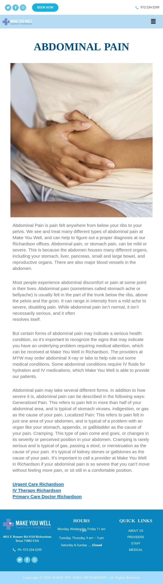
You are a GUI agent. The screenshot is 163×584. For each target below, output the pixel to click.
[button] (153, 21)
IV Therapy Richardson (37, 490)
